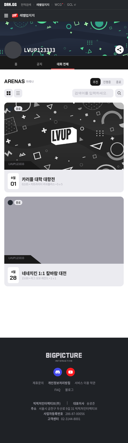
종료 (118, 82)
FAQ (57, 389)
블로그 (69, 389)
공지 (39, 64)
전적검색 (26, 4)
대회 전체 (63, 64)
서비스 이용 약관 (85, 383)
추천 (95, 82)
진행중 (107, 82)
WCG (58, 4)
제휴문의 (38, 383)
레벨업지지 (42, 4)
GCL (71, 4)
